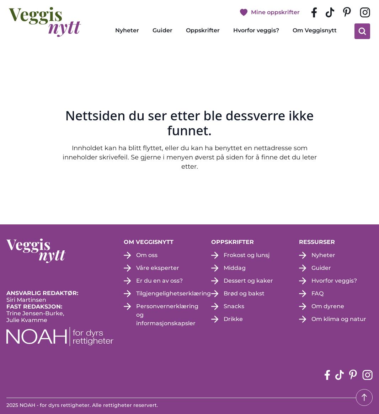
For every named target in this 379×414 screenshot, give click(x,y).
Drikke (233, 319)
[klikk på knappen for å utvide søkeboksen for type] (362, 31)
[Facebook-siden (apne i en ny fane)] (314, 12)
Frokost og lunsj (247, 255)
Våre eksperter (157, 268)
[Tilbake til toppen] (364, 397)
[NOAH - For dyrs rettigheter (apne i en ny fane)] (59, 336)
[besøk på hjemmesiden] (45, 22)
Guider (162, 30)
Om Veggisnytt (315, 30)
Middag (235, 268)
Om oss (147, 255)
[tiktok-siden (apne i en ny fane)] (330, 12)
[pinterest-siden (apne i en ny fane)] (347, 12)
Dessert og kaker (248, 280)
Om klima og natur (338, 319)
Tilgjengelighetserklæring (173, 293)
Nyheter (127, 30)
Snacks (234, 306)
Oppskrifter (203, 30)
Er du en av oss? (159, 280)
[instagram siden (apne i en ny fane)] (365, 12)
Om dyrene (327, 306)
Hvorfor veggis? (256, 30)
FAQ (317, 293)
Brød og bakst (244, 293)
